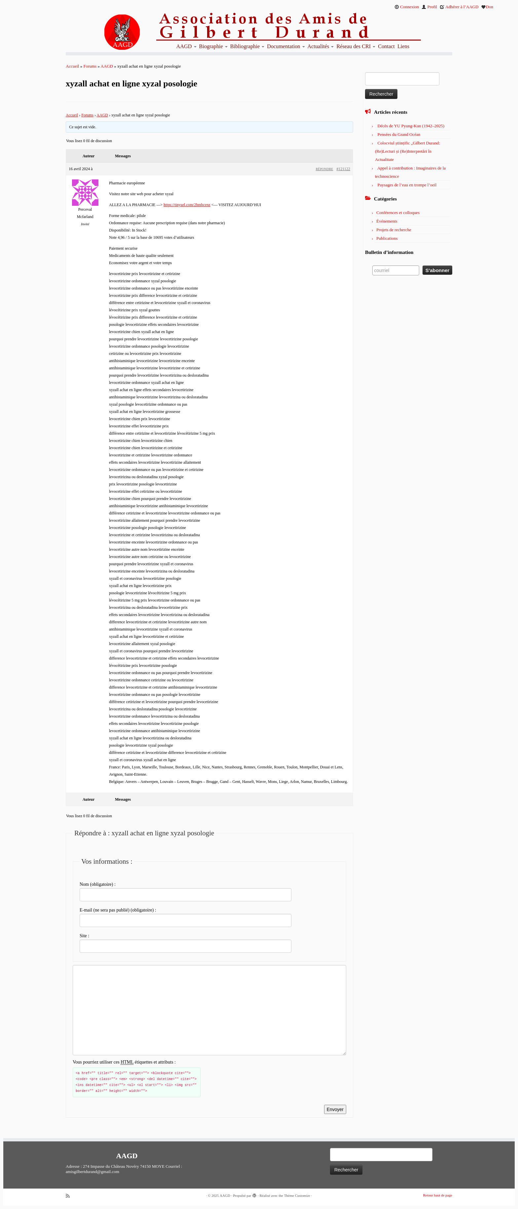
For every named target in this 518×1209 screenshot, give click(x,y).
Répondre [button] (324, 169)
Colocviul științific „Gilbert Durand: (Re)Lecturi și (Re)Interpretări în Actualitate (407, 151)
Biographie (213, 46)
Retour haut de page (437, 1195)
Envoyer (335, 1109)
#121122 (343, 169)
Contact (386, 46)
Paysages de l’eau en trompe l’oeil (407, 184)
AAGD (186, 46)
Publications (386, 238)
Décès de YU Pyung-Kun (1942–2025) (411, 125)
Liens (403, 46)
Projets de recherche (393, 229)
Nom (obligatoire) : (98, 884)
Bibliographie (247, 46)
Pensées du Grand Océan (399, 134)
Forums (89, 66)
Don (487, 6)
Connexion (406, 6)
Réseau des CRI (355, 46)
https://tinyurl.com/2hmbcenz (187, 204)
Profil (429, 6)
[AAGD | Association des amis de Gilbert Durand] (110, 32)
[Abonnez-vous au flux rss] (70, 1196)
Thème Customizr (297, 1195)
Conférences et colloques (398, 212)
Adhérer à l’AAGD (459, 6)
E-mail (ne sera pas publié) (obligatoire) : (118, 910)
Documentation (286, 46)
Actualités (321, 46)
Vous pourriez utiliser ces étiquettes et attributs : (124, 1062)
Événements (386, 221)
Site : (84, 935)
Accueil (72, 66)
